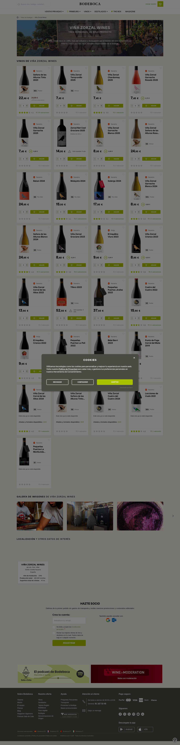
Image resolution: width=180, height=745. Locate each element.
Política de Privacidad (68, 369)
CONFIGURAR (89, 382)
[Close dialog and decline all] (134, 357)
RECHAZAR (59, 382)
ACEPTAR (119, 382)
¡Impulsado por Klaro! (126, 388)
